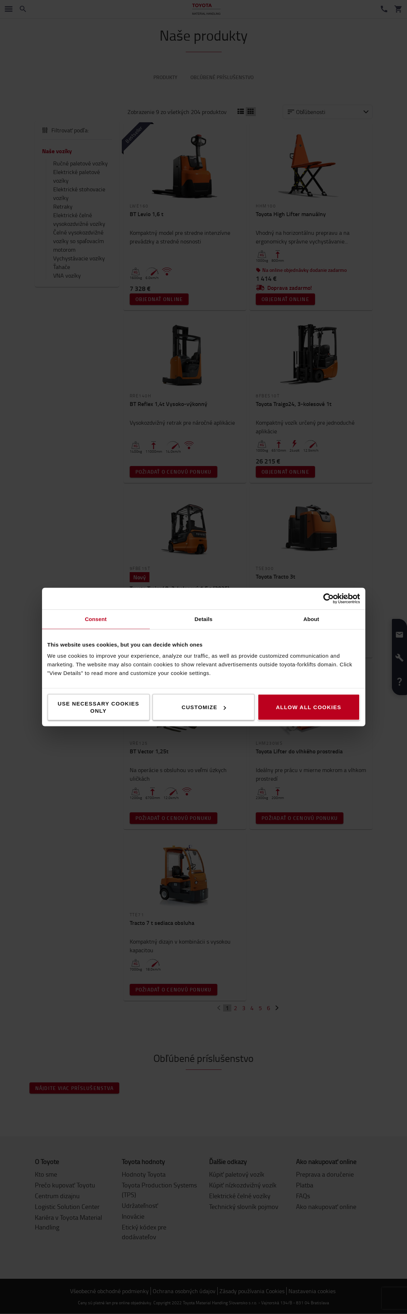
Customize (204, 707)
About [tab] (311, 619)
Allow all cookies (308, 707)
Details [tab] (204, 619)
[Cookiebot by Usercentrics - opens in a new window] (328, 598)
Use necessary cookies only (98, 707)
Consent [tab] (96, 619)
